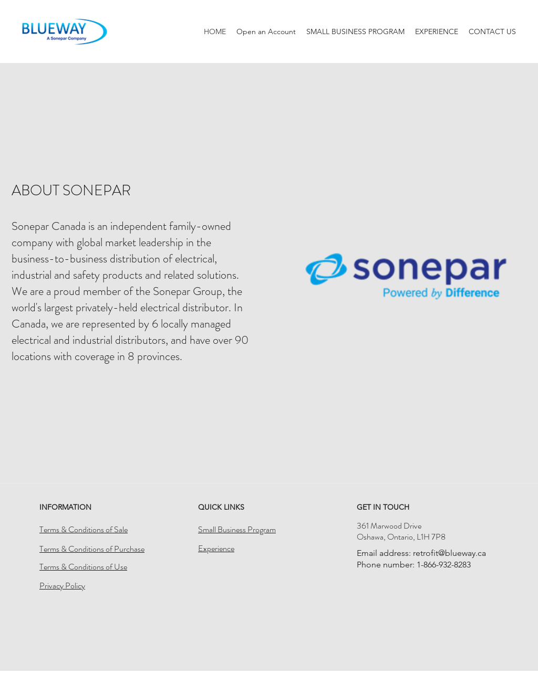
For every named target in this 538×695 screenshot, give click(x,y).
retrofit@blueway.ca (449, 553)
